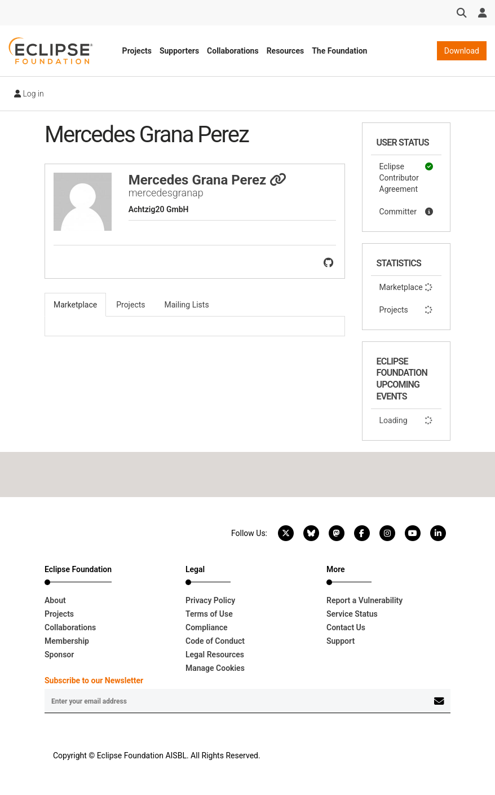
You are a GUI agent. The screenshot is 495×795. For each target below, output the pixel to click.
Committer (406, 211)
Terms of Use (209, 613)
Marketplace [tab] (75, 304)
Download (461, 50)
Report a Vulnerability (364, 600)
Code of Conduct (215, 640)
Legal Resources (214, 654)
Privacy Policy (210, 600)
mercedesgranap (166, 193)
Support (340, 640)
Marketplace (406, 287)
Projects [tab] (130, 304)
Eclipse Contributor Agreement (406, 177)
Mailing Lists (187, 304)
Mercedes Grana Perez (208, 180)
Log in (29, 93)
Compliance (206, 627)
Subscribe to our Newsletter (94, 680)
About (55, 600)
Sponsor (59, 654)
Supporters (179, 50)
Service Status (352, 613)
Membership (67, 640)
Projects (137, 50)
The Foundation (339, 50)
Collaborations (233, 50)
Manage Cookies (215, 668)
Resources (285, 50)
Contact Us (345, 627)
